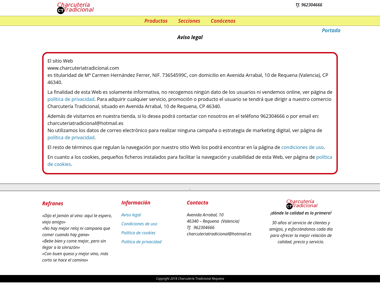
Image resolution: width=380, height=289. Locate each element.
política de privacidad (71, 99)
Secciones (189, 20)
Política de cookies (138, 233)
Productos (156, 20)
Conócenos (223, 20)
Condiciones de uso (139, 224)
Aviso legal (131, 215)
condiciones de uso (302, 147)
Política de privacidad (141, 242)
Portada (331, 30)
